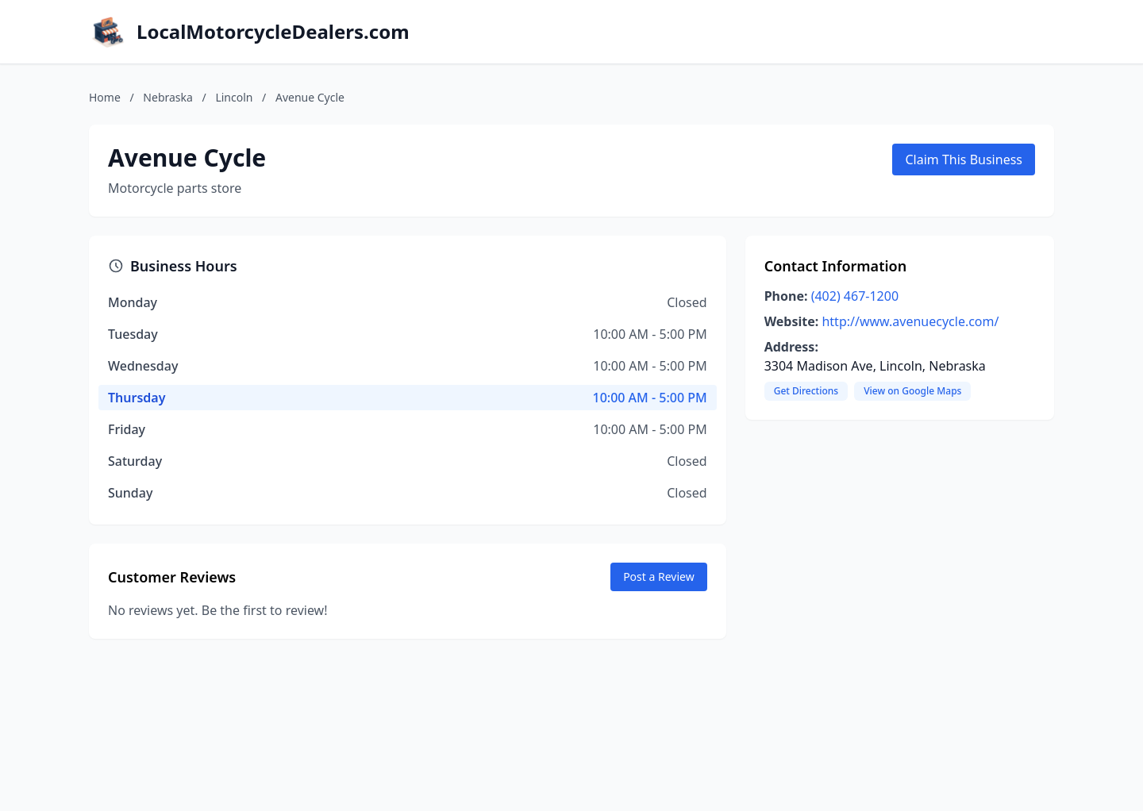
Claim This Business (963, 159)
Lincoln (233, 97)
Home (105, 97)
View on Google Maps (912, 391)
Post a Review (659, 576)
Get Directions (806, 391)
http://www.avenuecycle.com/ (910, 321)
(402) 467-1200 (855, 296)
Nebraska (168, 97)
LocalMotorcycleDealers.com (273, 31)
